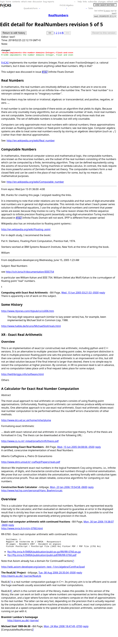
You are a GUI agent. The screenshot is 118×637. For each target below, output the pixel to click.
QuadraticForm (31, 8)
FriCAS (5, 64)
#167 (45, 73)
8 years (107, 10)
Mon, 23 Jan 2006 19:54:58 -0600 (68, 488)
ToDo (90, 8)
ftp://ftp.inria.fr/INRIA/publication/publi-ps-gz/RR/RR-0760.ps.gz (44, 555)
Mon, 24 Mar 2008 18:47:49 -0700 (63, 629)
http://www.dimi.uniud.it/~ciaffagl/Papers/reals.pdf (30, 463)
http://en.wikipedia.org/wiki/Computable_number (35, 183)
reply (102, 294)
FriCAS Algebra (66, 5)
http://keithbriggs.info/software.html (22, 375)
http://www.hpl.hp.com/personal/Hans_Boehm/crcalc (32, 492)
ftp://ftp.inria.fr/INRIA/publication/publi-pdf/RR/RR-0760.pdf (41, 558)
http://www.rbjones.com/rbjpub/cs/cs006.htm (27, 312)
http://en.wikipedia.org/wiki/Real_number (31, 142)
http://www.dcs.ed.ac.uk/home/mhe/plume (26, 421)
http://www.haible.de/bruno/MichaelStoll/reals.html (31, 327)
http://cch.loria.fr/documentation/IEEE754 (30, 273)
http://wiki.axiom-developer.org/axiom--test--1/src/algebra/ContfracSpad (43, 570)
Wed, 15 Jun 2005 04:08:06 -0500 (75, 448)
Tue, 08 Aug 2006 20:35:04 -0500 (57, 575)
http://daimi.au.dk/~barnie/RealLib (21, 579)
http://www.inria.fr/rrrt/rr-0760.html (22, 529)
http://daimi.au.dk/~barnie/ (23, 623)
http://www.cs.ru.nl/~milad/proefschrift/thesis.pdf (30, 442)
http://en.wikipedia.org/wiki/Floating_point (26, 230)
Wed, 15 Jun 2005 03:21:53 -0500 (80, 294)
